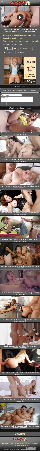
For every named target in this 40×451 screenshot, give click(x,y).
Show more (20, 434)
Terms (11, 443)
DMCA (14, 446)
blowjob (14, 38)
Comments (27, 48)
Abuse (22, 52)
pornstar (11, 41)
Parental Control (22, 446)
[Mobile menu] (2, 3)
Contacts (5, 443)
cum (20, 38)
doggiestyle (35, 41)
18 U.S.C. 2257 (20, 443)
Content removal (31, 443)
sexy (16, 41)
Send (4, 104)
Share (10, 52)
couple (27, 41)
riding (21, 41)
